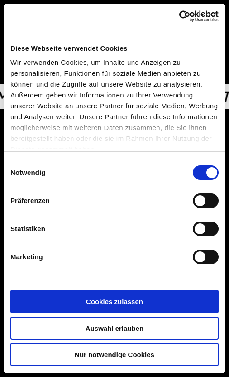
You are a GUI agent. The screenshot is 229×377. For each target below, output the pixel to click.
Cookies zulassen (114, 301)
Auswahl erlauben (114, 328)
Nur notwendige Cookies (114, 354)
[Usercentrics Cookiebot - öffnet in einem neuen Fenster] (179, 16)
